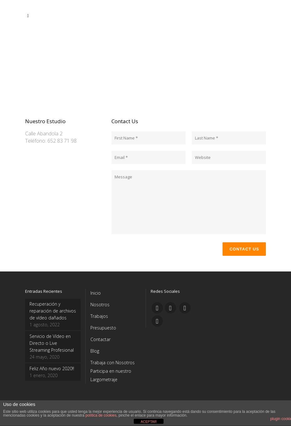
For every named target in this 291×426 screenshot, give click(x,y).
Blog (94, 351)
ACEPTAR (149, 421)
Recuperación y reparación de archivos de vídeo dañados (53, 311)
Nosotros (100, 305)
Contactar (100, 339)
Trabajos (99, 316)
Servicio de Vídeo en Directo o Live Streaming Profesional (52, 343)
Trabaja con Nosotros (112, 363)
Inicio (95, 293)
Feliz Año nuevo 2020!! (52, 368)
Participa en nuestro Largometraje (110, 375)
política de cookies (100, 415)
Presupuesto (103, 328)
